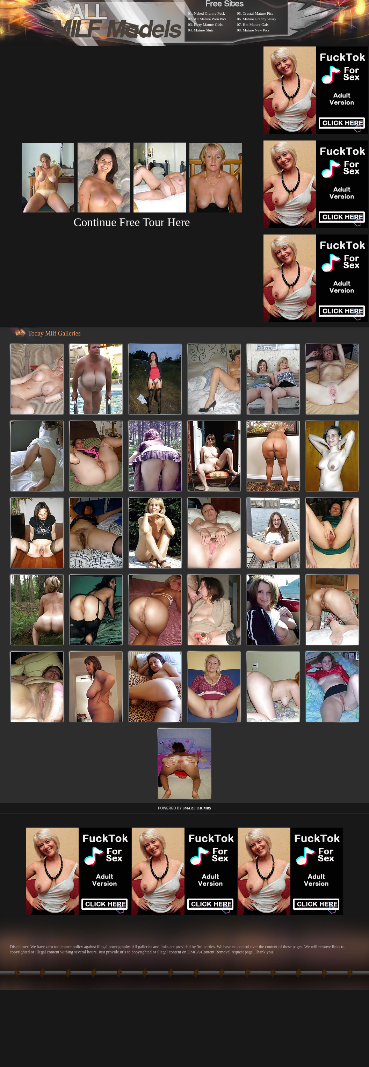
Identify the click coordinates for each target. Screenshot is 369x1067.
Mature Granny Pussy (259, 19)
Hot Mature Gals (256, 24)
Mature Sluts (204, 30)
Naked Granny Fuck (209, 13)
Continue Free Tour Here (131, 222)
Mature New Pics (256, 30)
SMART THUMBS (197, 808)
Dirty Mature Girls (208, 24)
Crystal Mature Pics (258, 13)
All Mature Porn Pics (210, 19)
